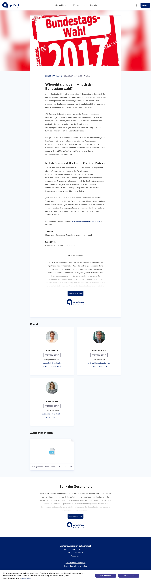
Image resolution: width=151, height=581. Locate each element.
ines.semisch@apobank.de (52, 363)
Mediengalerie (79, 5)
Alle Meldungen (61, 5)
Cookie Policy (26, 578)
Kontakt (93, 5)
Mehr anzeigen (75, 293)
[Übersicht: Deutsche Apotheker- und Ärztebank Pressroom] (11, 5)
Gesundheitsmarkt (52, 245)
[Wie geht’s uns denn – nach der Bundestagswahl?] (52, 451)
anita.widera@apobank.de (52, 414)
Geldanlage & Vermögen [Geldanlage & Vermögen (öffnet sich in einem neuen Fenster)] (75, 562)
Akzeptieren (129, 575)
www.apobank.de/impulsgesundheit (86, 221)
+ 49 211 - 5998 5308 (52, 366)
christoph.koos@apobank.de (99, 363)
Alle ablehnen (105, 575)
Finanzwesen (50, 235)
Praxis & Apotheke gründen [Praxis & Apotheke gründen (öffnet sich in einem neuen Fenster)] (75, 566)
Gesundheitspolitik (67, 245)
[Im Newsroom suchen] (135, 5)
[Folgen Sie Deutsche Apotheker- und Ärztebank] (145, 5)
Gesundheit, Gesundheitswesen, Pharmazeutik (74, 235)
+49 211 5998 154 (99, 366)
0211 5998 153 (52, 417)
